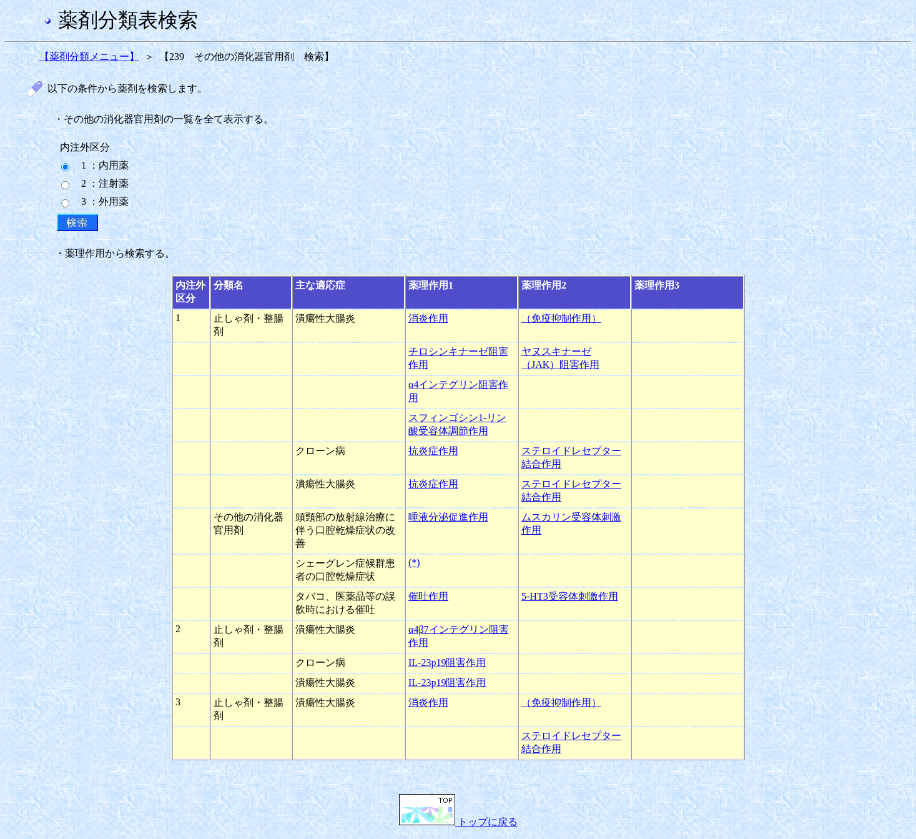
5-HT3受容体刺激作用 (569, 596)
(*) (414, 562)
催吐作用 (428, 596)
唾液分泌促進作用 (448, 517)
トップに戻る (458, 822)
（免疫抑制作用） (561, 318)
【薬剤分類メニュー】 (89, 56)
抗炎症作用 (433, 450)
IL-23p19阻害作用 (447, 662)
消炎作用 (428, 318)
